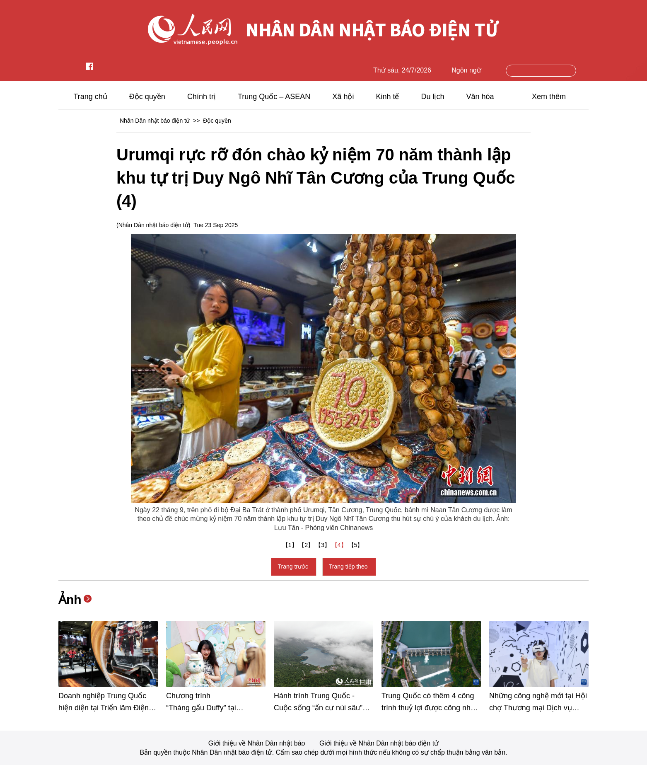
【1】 (290, 545)
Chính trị (201, 96)
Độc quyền (147, 96)
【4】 (340, 545)
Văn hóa (480, 96)
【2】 (307, 545)
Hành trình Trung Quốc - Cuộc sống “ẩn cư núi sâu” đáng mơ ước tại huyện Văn (320, 708)
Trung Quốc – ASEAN (274, 96)
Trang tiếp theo (349, 566)
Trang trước (293, 566)
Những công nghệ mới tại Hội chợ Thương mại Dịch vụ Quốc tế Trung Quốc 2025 (538, 708)
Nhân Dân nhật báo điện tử (155, 120)
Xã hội (343, 96)
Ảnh (70, 599)
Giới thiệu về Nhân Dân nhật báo (257, 743)
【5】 (356, 545)
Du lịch (432, 96)
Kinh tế (387, 96)
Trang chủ (90, 96)
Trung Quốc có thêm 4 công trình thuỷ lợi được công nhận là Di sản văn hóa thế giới (430, 708)
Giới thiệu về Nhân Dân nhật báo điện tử (379, 743)
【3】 (323, 545)
